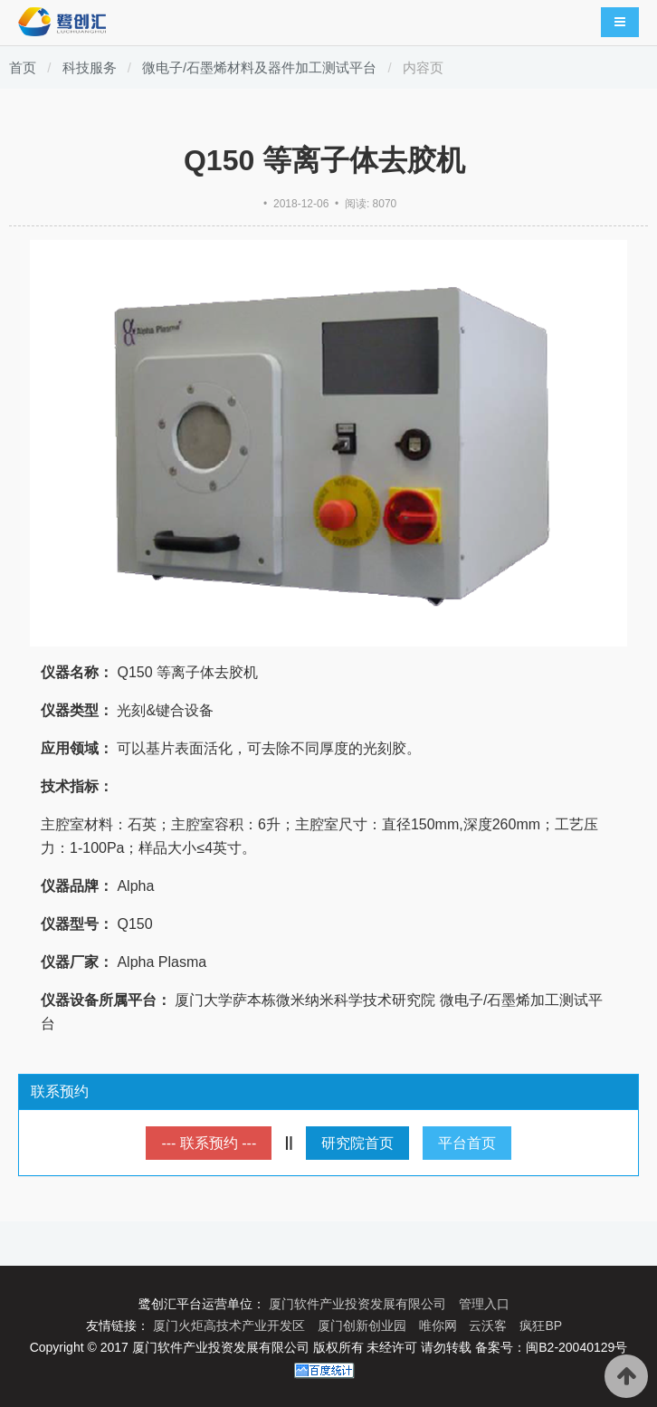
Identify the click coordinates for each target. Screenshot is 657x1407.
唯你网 (440, 1325)
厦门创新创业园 (364, 1325)
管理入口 (484, 1304)
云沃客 (489, 1325)
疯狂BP (540, 1325)
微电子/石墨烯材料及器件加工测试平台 (259, 67)
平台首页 (467, 1143)
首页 (22, 67)
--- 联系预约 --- (208, 1143)
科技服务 (89, 67)
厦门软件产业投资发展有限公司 (359, 1304)
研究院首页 (357, 1143)
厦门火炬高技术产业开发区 (231, 1325)
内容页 (423, 67)
